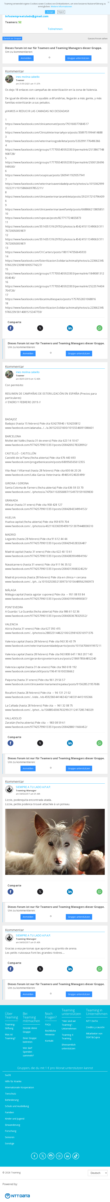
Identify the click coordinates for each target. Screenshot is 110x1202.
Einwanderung (12, 1124)
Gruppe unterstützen (78, 58)
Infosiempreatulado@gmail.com (26, 16)
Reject (61, 12)
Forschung (10, 1130)
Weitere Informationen (61, 6)
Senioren (9, 1137)
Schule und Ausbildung (17, 1106)
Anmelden (26, 58)
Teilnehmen (55, 29)
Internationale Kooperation (19, 1087)
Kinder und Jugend (14, 1118)
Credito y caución (95, 1027)
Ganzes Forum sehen (98, 38)
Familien (9, 1112)
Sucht (8, 1075)
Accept (50, 12)
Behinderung (12, 1099)
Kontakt (49, 1040)
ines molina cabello (28, 77)
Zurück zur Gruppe (12, 38)
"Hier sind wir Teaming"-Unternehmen (69, 1024)
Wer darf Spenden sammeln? (28, 1051)
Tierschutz (10, 1093)
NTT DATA (92, 1021)
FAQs (48, 1024)
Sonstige (9, 1143)
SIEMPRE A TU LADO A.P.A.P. (33, 787)
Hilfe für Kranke (13, 1081)
